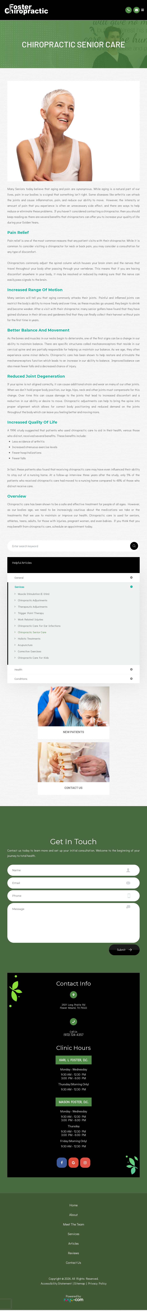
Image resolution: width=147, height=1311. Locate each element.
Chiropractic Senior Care (32, 632)
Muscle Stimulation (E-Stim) (33, 594)
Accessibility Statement (56, 1284)
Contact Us (73, 788)
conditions (20, 678)
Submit (121, 950)
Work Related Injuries (30, 619)
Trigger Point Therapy (31, 613)
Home (73, 1206)
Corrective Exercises (29, 651)
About (73, 1216)
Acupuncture (25, 645)
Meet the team (73, 1225)
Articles (73, 1244)
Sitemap (79, 1284)
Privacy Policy (97, 1284)
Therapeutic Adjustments (32, 606)
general (18, 577)
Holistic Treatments (29, 638)
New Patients (73, 732)
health (18, 669)
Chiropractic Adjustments (32, 600)
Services (73, 1235)
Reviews (73, 1254)
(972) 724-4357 (73, 1034)
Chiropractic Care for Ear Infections (39, 625)
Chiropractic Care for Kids (33, 657)
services (19, 586)
